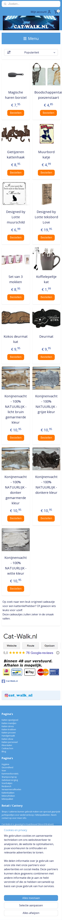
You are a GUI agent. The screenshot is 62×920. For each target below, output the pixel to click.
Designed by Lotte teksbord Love (46, 217)
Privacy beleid (8, 865)
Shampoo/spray (9, 777)
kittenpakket (7, 799)
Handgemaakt (8, 735)
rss (38, 908)
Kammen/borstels (10, 773)
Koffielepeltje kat (46, 279)
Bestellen (15, 113)
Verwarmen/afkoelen (11, 789)
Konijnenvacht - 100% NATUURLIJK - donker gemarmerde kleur (15, 490)
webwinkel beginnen (51, 908)
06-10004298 (9, 830)
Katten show (7, 739)
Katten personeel (10, 742)
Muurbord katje (46, 154)
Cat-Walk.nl (10, 681)
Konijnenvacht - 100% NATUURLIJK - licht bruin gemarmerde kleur (15, 409)
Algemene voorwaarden (13, 868)
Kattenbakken (8, 792)
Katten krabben (9, 729)
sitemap (31, 908)
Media (4, 859)
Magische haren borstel (15, 95)
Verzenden (7, 852)
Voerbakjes (7, 783)
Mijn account (41, 12)
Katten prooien (9, 732)
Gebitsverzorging (10, 780)
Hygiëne (5, 764)
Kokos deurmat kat (16, 339)
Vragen (5, 862)
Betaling (5, 849)
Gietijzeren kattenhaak (16, 154)
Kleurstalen (7, 745)
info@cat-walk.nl (12, 827)
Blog (4, 751)
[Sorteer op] (31, 52)
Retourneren (7, 856)
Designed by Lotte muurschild (15, 217)
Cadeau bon (7, 748)
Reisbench (6, 786)
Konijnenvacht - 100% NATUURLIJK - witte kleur (15, 565)
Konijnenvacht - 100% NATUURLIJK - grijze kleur (46, 404)
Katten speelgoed (10, 720)
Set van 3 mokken (16, 279)
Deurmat (46, 336)
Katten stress (8, 726)
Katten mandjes (9, 723)
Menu (31, 38)
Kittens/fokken (8, 795)
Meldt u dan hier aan (17, 892)
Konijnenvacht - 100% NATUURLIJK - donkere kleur (46, 485)
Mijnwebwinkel (37, 914)
